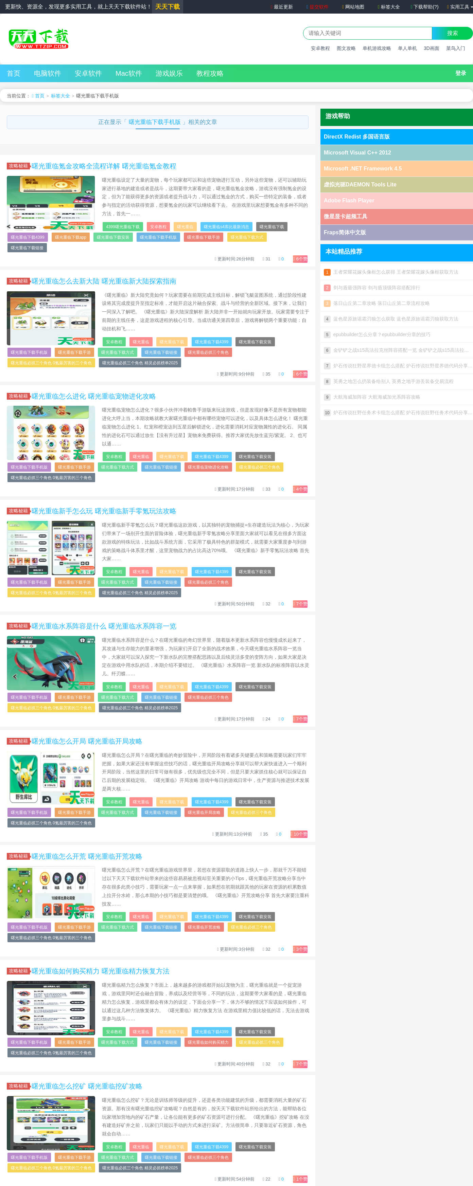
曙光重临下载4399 (28, 237)
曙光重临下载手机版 (155, 122)
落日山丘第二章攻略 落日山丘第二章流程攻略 (377, 303)
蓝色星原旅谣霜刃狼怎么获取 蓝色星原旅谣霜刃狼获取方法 (391, 319)
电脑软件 (47, 73)
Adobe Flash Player (349, 200)
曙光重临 (185, 226)
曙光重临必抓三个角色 (208, 352)
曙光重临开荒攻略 (204, 927)
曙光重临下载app (70, 237)
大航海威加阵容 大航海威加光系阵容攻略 (372, 397)
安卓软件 (88, 73)
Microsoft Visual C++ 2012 (357, 153)
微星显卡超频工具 (345, 216)
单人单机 (407, 48)
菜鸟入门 (455, 48)
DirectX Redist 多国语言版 (357, 137)
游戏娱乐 (169, 73)
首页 (13, 73)
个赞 (300, 258)
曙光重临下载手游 (203, 237)
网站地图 (353, 7)
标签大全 (389, 7)
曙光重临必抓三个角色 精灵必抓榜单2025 (140, 363)
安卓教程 (320, 48)
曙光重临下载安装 (113, 237)
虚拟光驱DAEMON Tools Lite (360, 184)
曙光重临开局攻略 (204, 812)
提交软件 (317, 7)
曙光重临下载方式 (247, 237)
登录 (460, 73)
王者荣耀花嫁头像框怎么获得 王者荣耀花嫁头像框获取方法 (391, 272)
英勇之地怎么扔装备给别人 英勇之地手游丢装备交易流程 (389, 381)
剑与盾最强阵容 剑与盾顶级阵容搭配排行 (372, 287)
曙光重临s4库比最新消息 (226, 226)
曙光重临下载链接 (27, 247)
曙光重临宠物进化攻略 (208, 467)
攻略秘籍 (19, 165)
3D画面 (431, 48)
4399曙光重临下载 (123, 226)
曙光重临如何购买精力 (208, 1042)
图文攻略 (346, 48)
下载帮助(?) (424, 7)
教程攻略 (210, 73)
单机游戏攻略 (377, 48)
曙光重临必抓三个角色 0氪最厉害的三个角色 (51, 363)
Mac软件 (129, 73)
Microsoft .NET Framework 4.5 (363, 168)
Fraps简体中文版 (345, 232)
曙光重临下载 (272, 226)
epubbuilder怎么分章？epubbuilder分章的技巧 (377, 334)
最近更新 (281, 7)
